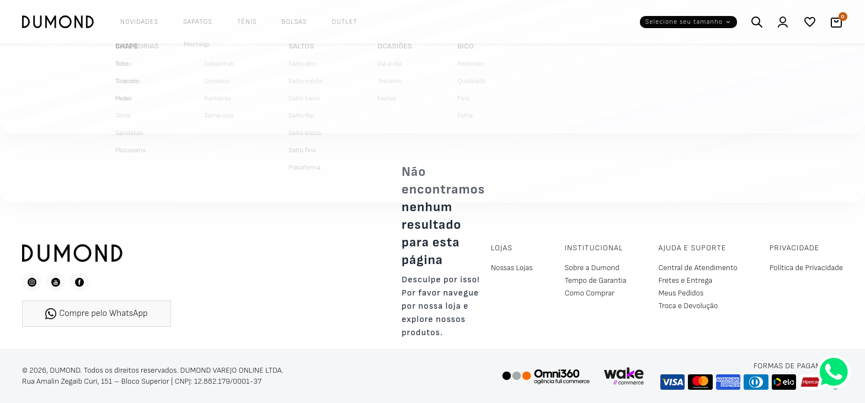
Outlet (344, 22)
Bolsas (294, 22)
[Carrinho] (836, 22)
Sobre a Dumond (591, 267)
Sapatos (197, 22)
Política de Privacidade (806, 267)
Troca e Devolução (688, 305)
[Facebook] (79, 282)
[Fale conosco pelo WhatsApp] (834, 372)
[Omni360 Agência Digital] (545, 376)
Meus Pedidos (681, 293)
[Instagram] (31, 282)
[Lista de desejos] (809, 22)
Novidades (139, 22)
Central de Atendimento (698, 267)
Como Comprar (589, 293)
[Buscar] (756, 22)
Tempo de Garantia (595, 280)
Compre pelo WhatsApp (96, 313)
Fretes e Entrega (686, 280)
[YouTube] (55, 282)
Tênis (247, 22)
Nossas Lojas (512, 267)
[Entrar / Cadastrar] (783, 22)
